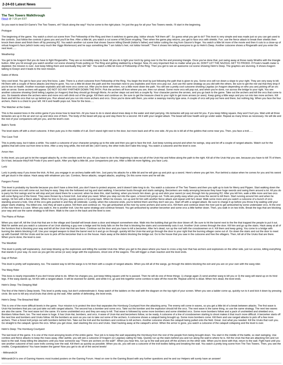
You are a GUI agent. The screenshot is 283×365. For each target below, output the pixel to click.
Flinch (5, 18)
